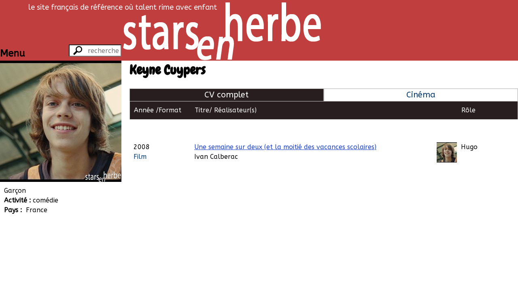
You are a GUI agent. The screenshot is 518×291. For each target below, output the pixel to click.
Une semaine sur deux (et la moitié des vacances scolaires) (285, 128)
